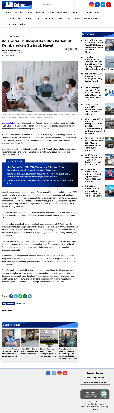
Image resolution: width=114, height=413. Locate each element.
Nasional (39, 12)
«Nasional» (14, 36)
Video (77, 18)
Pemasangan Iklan (95, 378)
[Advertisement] (98, 216)
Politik (98, 12)
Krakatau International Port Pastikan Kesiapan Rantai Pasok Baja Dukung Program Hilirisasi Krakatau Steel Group (99, 63)
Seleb (60, 18)
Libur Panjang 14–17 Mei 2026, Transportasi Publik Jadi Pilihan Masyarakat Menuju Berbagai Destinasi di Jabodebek (95, 126)
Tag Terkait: (8, 304)
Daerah (50, 12)
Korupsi (29, 18)
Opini (69, 18)
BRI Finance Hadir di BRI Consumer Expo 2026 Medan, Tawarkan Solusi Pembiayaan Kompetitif (94, 144)
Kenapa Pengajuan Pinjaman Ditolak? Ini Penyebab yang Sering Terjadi (94, 77)
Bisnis (20, 18)
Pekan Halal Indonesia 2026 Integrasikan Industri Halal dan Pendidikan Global (93, 191)
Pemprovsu (10, 24)
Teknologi (50, 18)
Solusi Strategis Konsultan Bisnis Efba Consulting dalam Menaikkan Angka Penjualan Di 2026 (94, 94)
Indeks (23, 24)
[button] (75, 49)
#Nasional (20, 304)
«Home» (5, 36)
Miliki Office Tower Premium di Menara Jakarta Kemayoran (29, 351)
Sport (39, 18)
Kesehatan (62, 12)
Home (8, 12)
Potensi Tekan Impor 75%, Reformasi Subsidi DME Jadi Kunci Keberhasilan (93, 109)
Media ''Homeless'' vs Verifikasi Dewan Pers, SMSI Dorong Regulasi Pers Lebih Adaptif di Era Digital (94, 46)
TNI (82, 12)
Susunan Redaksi (95, 373)
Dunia (29, 12)
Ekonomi (9, 18)
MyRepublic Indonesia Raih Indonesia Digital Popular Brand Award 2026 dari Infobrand (93, 175)
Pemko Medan (90, 18)
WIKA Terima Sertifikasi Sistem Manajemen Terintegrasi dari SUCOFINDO (93, 160)
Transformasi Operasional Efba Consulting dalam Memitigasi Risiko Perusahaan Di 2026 (68, 354)
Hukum (74, 12)
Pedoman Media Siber (95, 382)
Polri (89, 12)
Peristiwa (19, 12)
